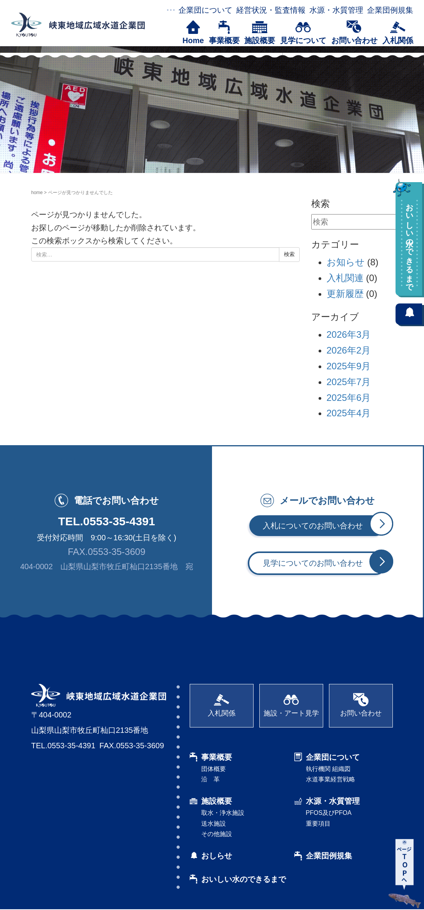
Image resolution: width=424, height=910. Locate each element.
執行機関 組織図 (328, 769)
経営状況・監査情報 (270, 10)
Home (193, 32)
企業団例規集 (390, 10)
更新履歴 (345, 293)
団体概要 (213, 769)
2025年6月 (349, 397)
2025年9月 (349, 366)
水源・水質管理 (336, 10)
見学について (303, 32)
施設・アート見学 (291, 704)
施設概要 (259, 32)
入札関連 (345, 278)
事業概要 (224, 32)
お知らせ (346, 262)
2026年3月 (349, 334)
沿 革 (210, 779)
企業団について (205, 10)
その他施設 (216, 834)
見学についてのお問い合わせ (325, 562)
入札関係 (397, 32)
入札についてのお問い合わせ (324, 525)
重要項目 (318, 824)
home (37, 192)
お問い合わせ (354, 32)
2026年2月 (349, 350)
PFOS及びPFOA (329, 813)
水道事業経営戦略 (330, 779)
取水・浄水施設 (222, 813)
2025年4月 (349, 413)
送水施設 (213, 824)
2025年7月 (349, 382)
